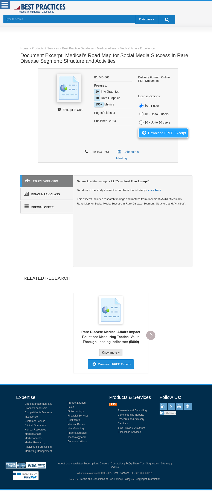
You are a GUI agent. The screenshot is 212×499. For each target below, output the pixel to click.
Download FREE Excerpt (163, 132)
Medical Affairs (33, 433)
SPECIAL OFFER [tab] (39, 206)
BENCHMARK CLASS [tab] (42, 193)
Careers (104, 463)
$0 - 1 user (148, 106)
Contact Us (117, 463)
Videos (115, 467)
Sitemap (166, 463)
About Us (63, 463)
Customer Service (35, 421)
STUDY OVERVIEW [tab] (41, 180)
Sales (70, 407)
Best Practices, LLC (124, 473)
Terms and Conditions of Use (96, 479)
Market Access (33, 438)
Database (145, 19)
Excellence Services (129, 431)
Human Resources (35, 429)
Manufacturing (75, 428)
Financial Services (77, 415)
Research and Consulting (132, 410)
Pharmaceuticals (77, 432)
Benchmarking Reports (131, 414)
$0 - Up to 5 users (153, 114)
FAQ (128, 463)
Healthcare (73, 419)
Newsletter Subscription (84, 463)
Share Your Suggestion (146, 463)
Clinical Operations (35, 425)
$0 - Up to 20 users (154, 122)
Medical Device (76, 424)
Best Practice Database (131, 427)
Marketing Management (38, 451)
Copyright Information (148, 479)
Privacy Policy (122, 479)
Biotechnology (75, 411)
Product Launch (76, 402)
